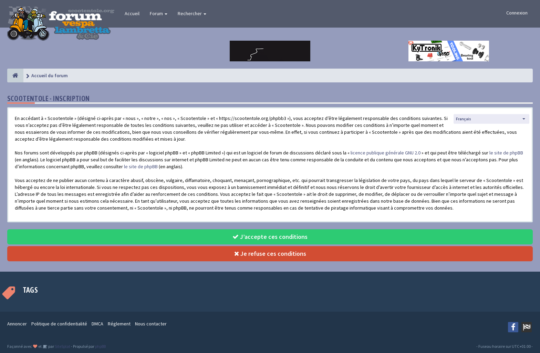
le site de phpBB (506, 153)
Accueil (132, 13)
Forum (158, 13)
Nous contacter (151, 324)
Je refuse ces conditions (270, 254)
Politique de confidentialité (59, 324)
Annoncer (17, 324)
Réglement (119, 324)
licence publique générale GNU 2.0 (385, 153)
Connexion (517, 13)
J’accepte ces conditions (270, 237)
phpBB (100, 346)
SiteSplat (62, 346)
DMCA (97, 324)
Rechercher (192, 13)
